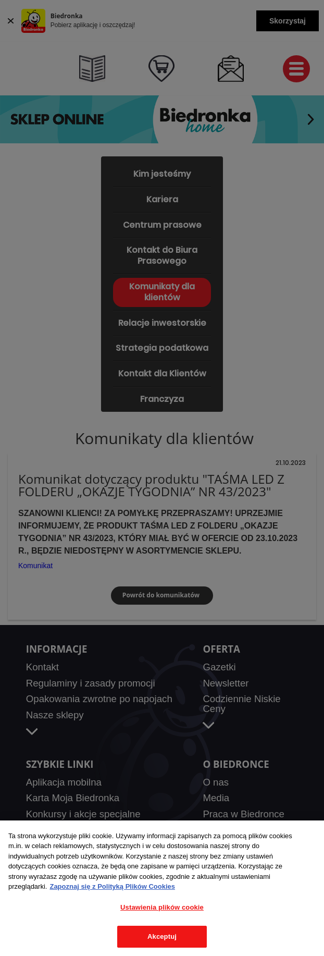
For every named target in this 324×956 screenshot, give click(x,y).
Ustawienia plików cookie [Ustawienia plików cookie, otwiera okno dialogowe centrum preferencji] (162, 907)
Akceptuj (162, 936)
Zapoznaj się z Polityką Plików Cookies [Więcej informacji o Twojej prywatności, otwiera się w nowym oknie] (112, 886)
